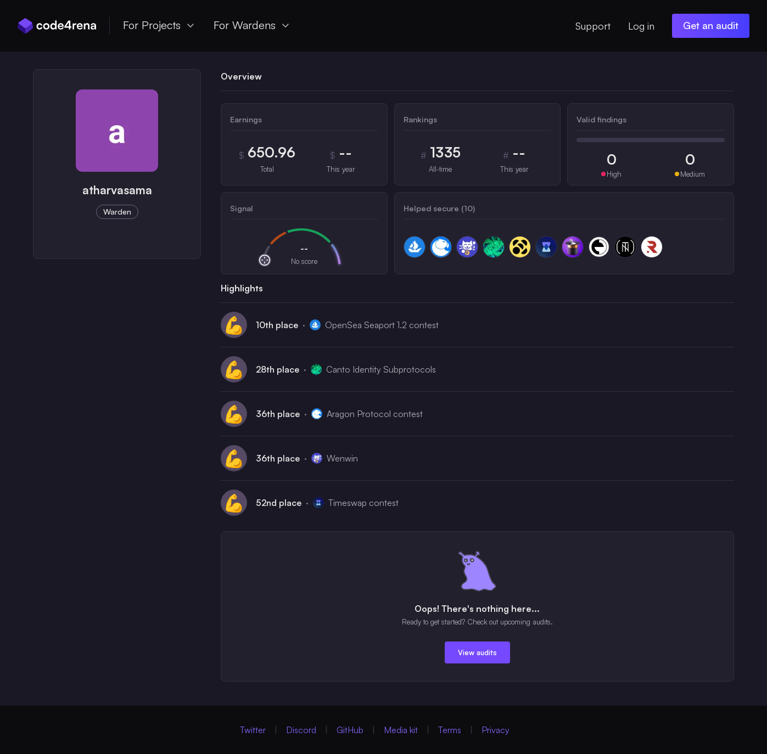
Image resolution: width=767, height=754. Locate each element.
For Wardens (252, 25)
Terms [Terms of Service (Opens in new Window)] (449, 729)
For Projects (159, 25)
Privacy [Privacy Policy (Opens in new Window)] (496, 729)
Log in (641, 26)
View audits (477, 652)
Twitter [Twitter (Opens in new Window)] (253, 729)
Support (593, 26)
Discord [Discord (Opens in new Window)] (301, 729)
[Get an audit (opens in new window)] (710, 26)
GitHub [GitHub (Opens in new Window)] (350, 729)
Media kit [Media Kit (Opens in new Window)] (401, 729)
